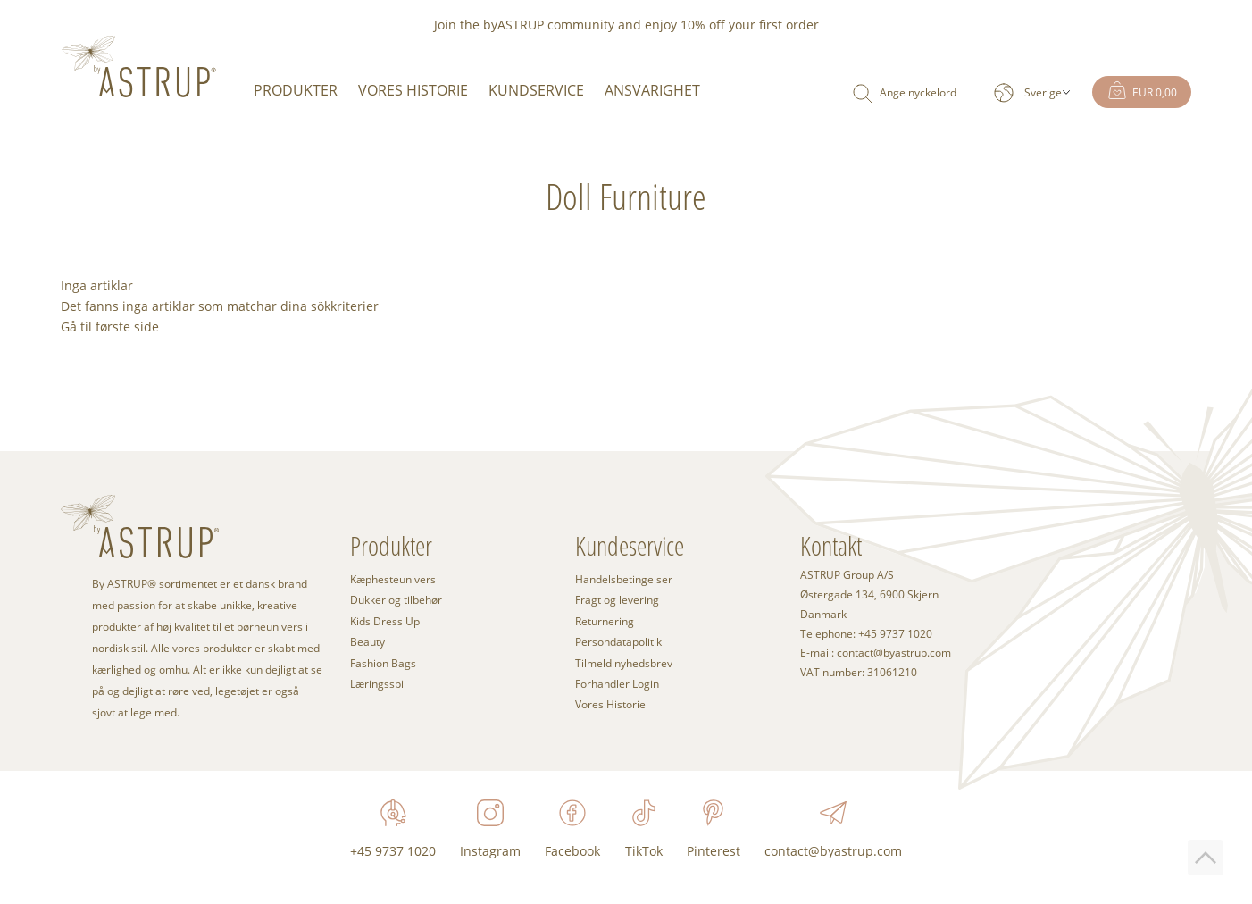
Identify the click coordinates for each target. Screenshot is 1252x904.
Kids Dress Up (385, 621)
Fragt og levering (617, 599)
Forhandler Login (617, 683)
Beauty (367, 641)
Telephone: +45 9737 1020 (866, 634)
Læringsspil (378, 683)
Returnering (604, 621)
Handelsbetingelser (623, 579)
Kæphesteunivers (393, 579)
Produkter (296, 90)
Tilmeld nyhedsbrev (623, 663)
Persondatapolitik (618, 641)
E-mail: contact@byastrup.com (875, 653)
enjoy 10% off (685, 24)
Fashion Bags (383, 663)
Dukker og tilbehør (396, 599)
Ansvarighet (652, 90)
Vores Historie (413, 90)
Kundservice (536, 90)
